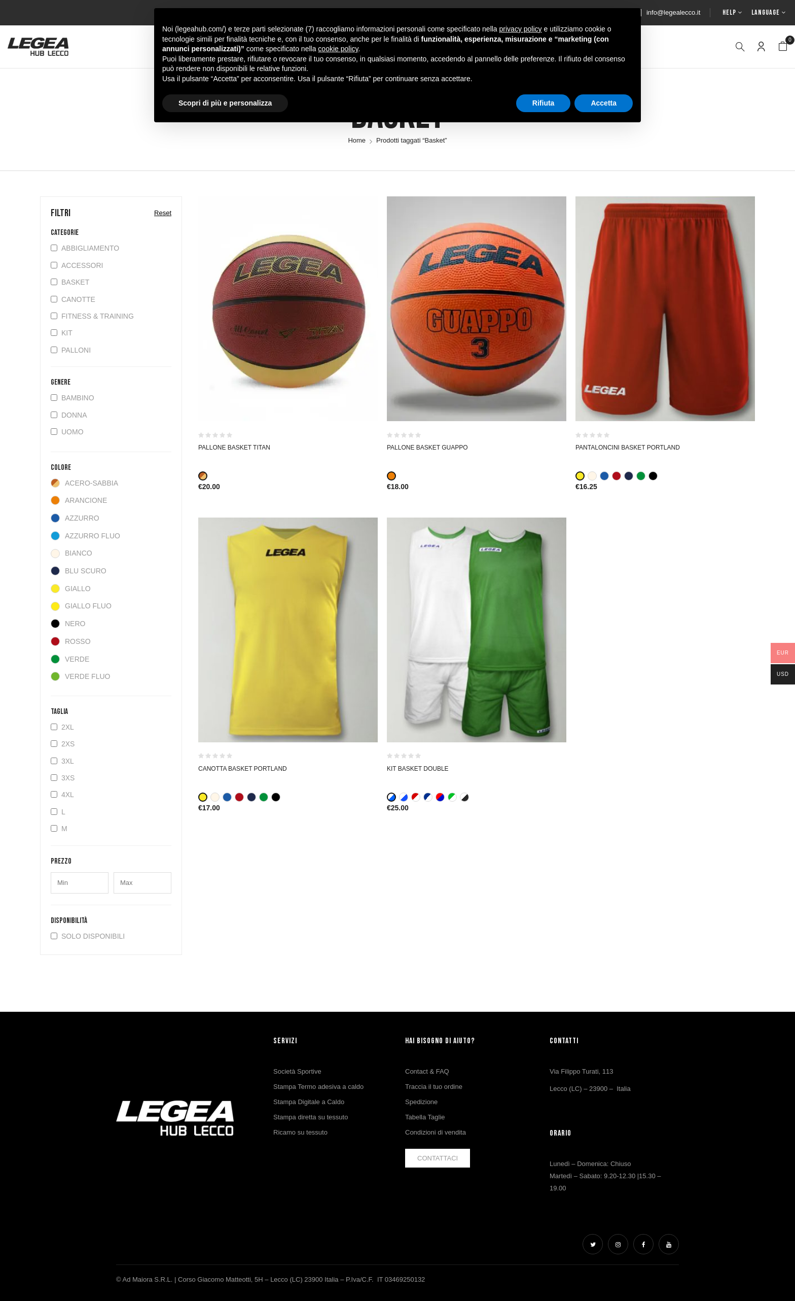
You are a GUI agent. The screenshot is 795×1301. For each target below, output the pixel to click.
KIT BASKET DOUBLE (418, 768)
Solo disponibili (88, 936)
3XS (63, 778)
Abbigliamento (85, 248)
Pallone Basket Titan (234, 447)
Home (357, 140)
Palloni (71, 350)
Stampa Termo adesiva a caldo (318, 1086)
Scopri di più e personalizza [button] (225, 103)
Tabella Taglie (425, 1117)
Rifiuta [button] (543, 103)
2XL (62, 727)
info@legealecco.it (673, 12)
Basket (70, 282)
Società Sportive (297, 1071)
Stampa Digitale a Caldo (308, 1102)
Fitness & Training (92, 316)
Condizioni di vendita (435, 1132)
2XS (63, 744)
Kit (62, 333)
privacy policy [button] (520, 29)
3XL (62, 761)
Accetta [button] (604, 103)
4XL (62, 795)
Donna (69, 415)
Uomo (67, 432)
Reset (162, 213)
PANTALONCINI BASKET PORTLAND (627, 447)
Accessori (77, 265)
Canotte (73, 299)
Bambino (72, 398)
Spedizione (421, 1102)
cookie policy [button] (338, 49)
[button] (782, 47)
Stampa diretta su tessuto (310, 1117)
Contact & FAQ (427, 1071)
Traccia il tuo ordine (433, 1086)
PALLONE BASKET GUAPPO (427, 447)
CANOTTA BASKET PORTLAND (242, 768)
